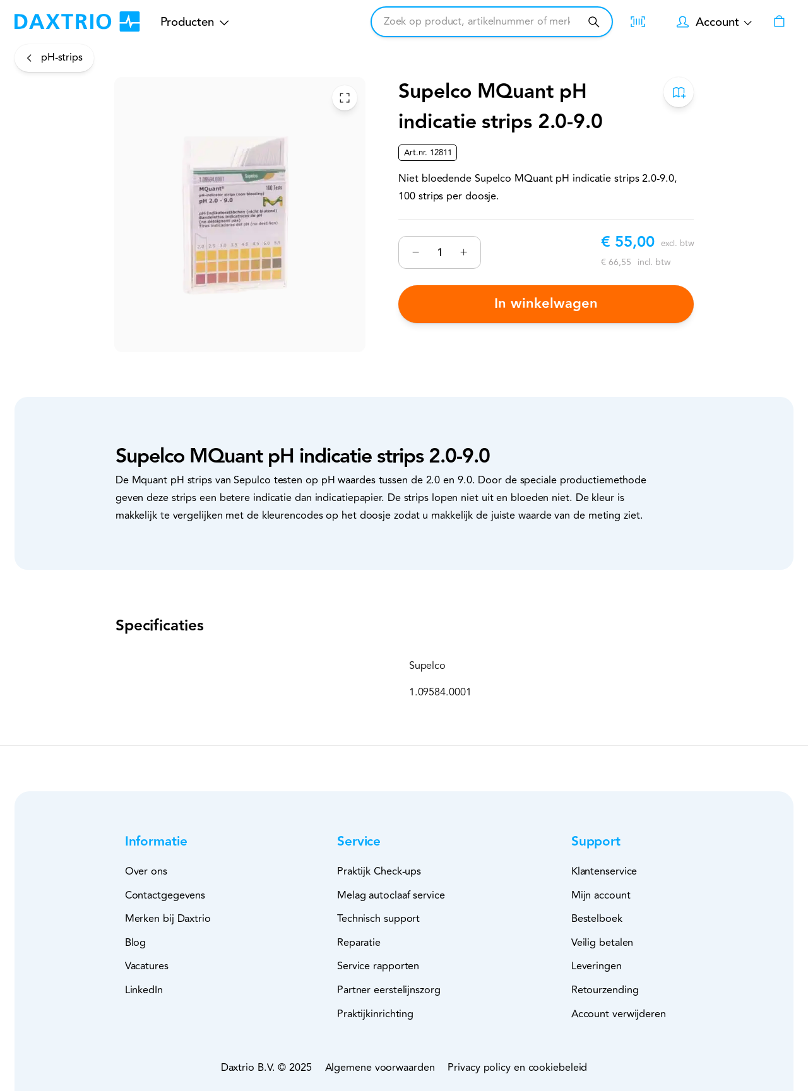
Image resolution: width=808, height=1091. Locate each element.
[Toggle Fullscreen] (344, 97)
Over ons (146, 871)
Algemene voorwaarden (380, 1067)
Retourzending (605, 990)
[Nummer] (440, 251)
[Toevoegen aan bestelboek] (678, 92)
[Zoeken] (593, 21)
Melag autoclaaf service (391, 895)
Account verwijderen (618, 1014)
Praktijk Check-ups (379, 871)
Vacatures (147, 966)
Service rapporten (378, 966)
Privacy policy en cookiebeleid (517, 1067)
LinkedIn (144, 990)
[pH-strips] (54, 57)
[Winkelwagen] (778, 22)
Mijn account (601, 895)
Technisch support (378, 919)
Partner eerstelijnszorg (389, 990)
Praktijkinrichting (375, 1014)
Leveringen (596, 966)
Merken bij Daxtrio (168, 919)
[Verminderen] (416, 252)
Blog (135, 943)
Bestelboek (596, 919)
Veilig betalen (602, 943)
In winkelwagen (546, 303)
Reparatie (359, 943)
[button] (177, 842)
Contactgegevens (165, 895)
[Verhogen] (464, 252)
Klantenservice (604, 871)
